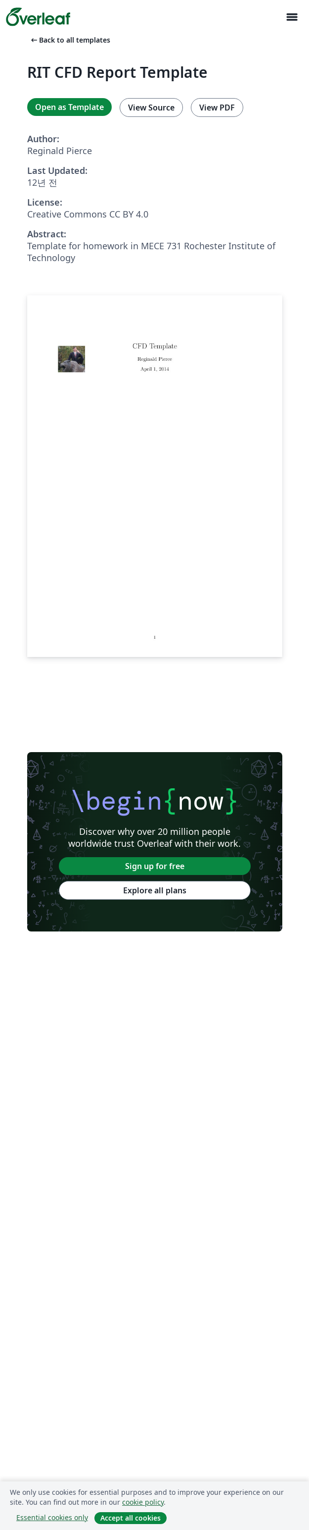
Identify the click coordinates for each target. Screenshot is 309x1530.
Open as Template (69, 107)
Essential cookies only (52, 1517)
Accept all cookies (130, 1518)
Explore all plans (154, 890)
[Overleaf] (38, 17)
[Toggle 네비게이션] (291, 17)
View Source (151, 107)
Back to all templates (69, 40)
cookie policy (143, 1502)
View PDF (217, 107)
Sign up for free (154, 866)
